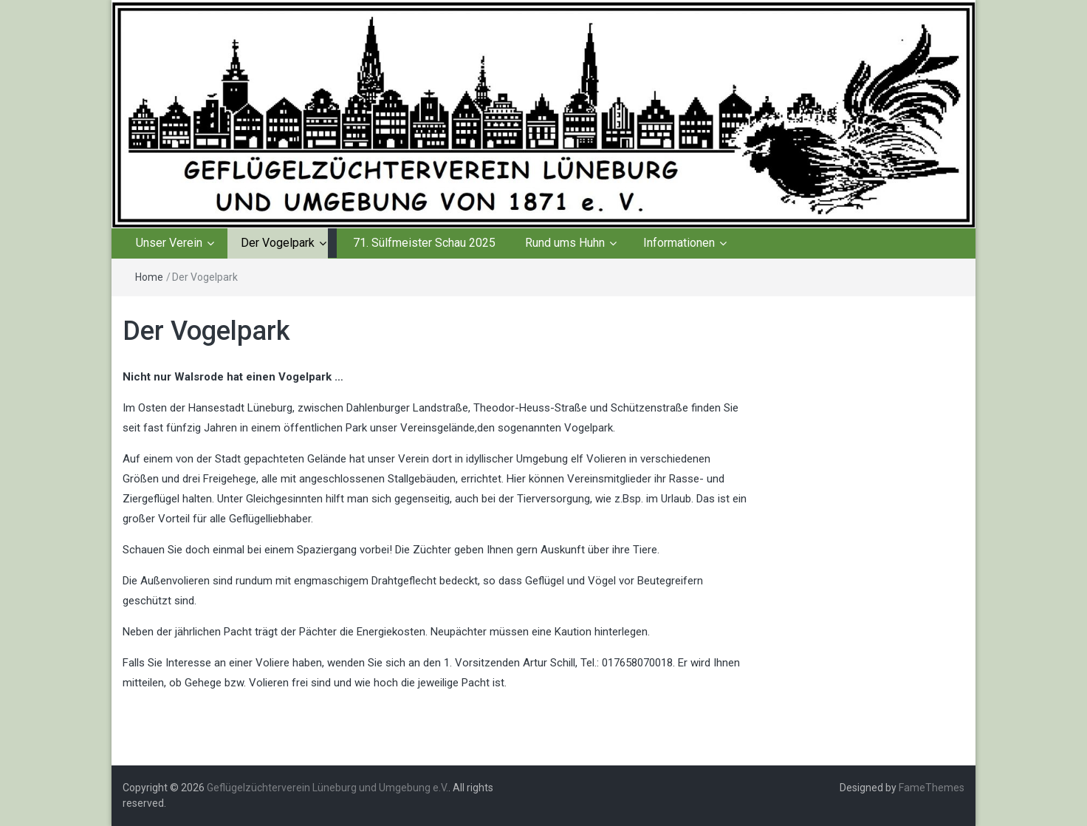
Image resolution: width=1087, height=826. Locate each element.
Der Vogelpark (278, 243)
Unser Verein (169, 243)
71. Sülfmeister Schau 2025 (424, 243)
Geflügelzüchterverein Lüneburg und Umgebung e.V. (327, 787)
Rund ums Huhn (565, 243)
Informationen (679, 243)
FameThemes (931, 787)
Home (149, 277)
